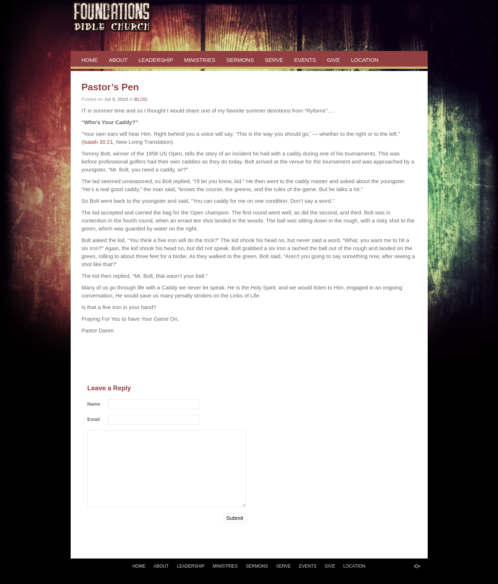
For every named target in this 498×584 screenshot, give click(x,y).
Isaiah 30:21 (98, 142)
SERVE (274, 60)
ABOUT (118, 60)
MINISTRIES (199, 60)
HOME (90, 60)
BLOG (141, 99)
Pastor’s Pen (110, 87)
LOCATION (365, 60)
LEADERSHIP (155, 60)
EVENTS (305, 60)
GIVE (333, 60)
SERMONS (240, 60)
